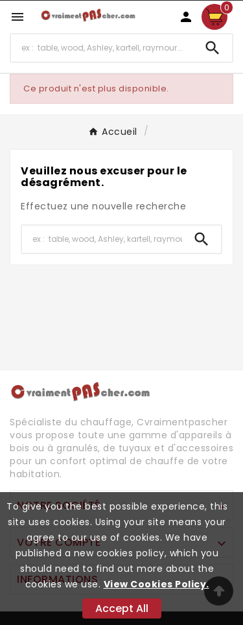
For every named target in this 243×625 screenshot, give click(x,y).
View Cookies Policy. (156, 584)
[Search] (213, 48)
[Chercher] (102, 48)
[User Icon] (186, 17)
